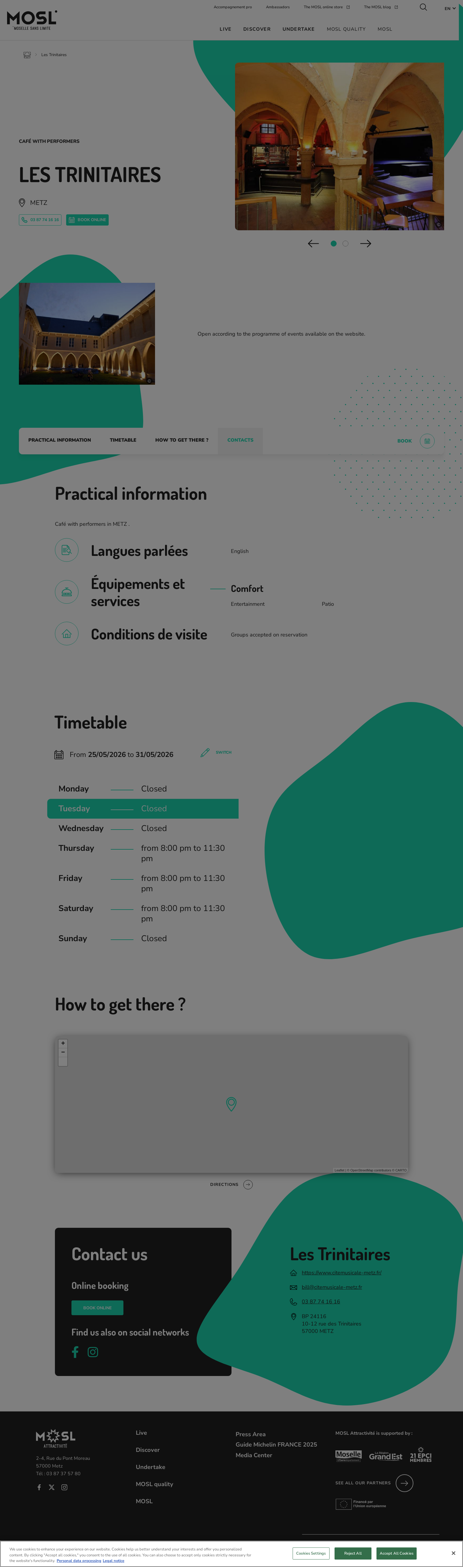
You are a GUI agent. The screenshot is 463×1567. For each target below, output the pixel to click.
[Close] (453, 1557)
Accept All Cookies (396, 1557)
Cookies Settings (311, 1557)
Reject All (353, 1557)
